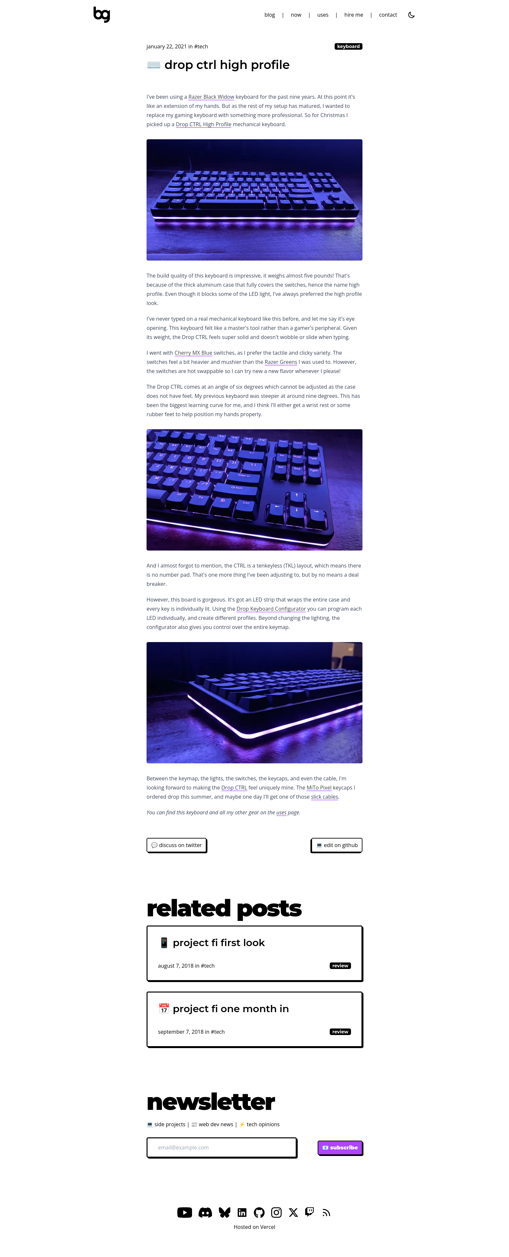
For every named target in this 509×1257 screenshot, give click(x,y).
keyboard (348, 46)
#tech (201, 46)
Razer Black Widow (211, 96)
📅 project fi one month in (223, 1009)
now (296, 14)
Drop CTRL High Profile (204, 124)
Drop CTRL (234, 787)
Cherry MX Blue (193, 352)
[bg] (102, 15)
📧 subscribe (340, 1148)
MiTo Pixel (319, 787)
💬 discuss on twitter (176, 845)
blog (269, 14)
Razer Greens (281, 361)
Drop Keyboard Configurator (271, 608)
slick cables (324, 796)
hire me (353, 14)
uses (322, 14)
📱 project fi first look (211, 943)
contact (388, 14)
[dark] (411, 15)
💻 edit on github (337, 845)
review (340, 966)
